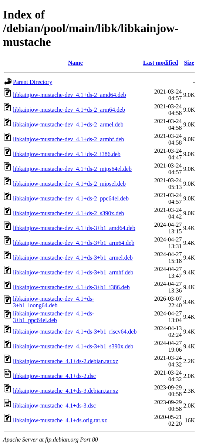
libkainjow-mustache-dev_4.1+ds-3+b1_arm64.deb (73, 243)
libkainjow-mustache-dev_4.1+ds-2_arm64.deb (69, 110)
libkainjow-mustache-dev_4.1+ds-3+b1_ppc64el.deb (53, 316)
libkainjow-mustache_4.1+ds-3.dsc (54, 405)
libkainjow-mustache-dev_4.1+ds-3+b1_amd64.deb (74, 228)
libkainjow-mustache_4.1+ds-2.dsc (54, 376)
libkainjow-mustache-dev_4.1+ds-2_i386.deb (67, 154)
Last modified (160, 63)
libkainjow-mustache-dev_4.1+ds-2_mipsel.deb (69, 183)
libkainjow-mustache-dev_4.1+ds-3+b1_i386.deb (71, 287)
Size (189, 63)
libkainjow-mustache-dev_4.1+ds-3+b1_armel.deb (73, 257)
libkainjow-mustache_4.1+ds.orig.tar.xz (60, 420)
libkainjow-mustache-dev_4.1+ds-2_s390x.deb (68, 213)
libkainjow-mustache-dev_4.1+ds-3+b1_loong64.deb (53, 301)
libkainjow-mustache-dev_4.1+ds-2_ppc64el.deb (71, 198)
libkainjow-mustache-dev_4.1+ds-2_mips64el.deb (72, 169)
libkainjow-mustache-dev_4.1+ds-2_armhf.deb (68, 139)
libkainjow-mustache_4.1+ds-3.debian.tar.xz (65, 391)
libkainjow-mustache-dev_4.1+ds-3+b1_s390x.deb (73, 346)
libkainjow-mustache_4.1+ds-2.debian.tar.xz (65, 361)
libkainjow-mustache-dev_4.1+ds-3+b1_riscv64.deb (74, 331)
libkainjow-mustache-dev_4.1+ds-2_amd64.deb (69, 95)
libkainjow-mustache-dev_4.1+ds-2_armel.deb (68, 124)
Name (75, 63)
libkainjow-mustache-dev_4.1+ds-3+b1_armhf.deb (73, 272)
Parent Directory (32, 82)
